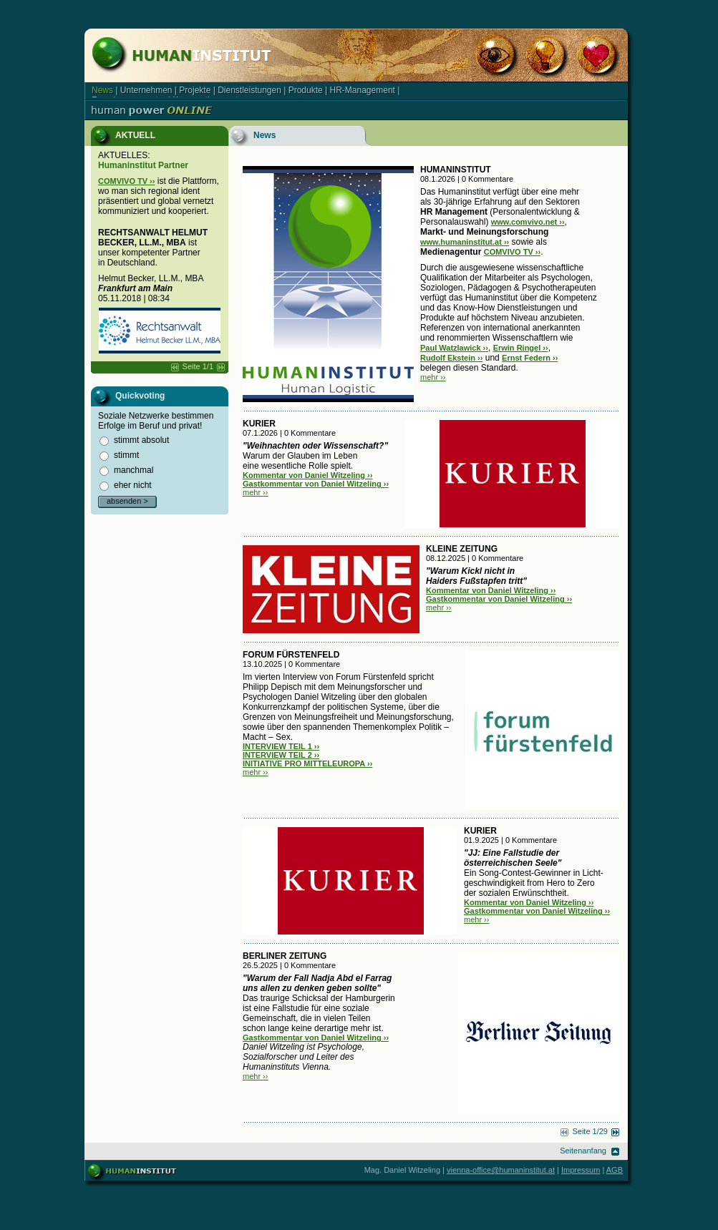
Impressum (580, 1170)
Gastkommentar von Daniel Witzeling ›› (316, 483)
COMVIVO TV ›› (126, 181)
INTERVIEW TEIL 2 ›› (281, 755)
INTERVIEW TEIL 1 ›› (281, 746)
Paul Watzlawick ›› (454, 347)
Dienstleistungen (249, 90)
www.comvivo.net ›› (528, 222)
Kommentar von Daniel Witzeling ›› (307, 475)
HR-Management (362, 90)
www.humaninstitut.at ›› (464, 242)
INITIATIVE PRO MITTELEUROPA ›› (307, 763)
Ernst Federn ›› (530, 357)
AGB (614, 1170)
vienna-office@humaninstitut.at (501, 1170)
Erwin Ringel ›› (520, 347)
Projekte (194, 90)
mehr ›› (432, 377)
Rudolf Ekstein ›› (451, 357)
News (102, 90)
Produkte (305, 90)
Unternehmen (146, 90)
